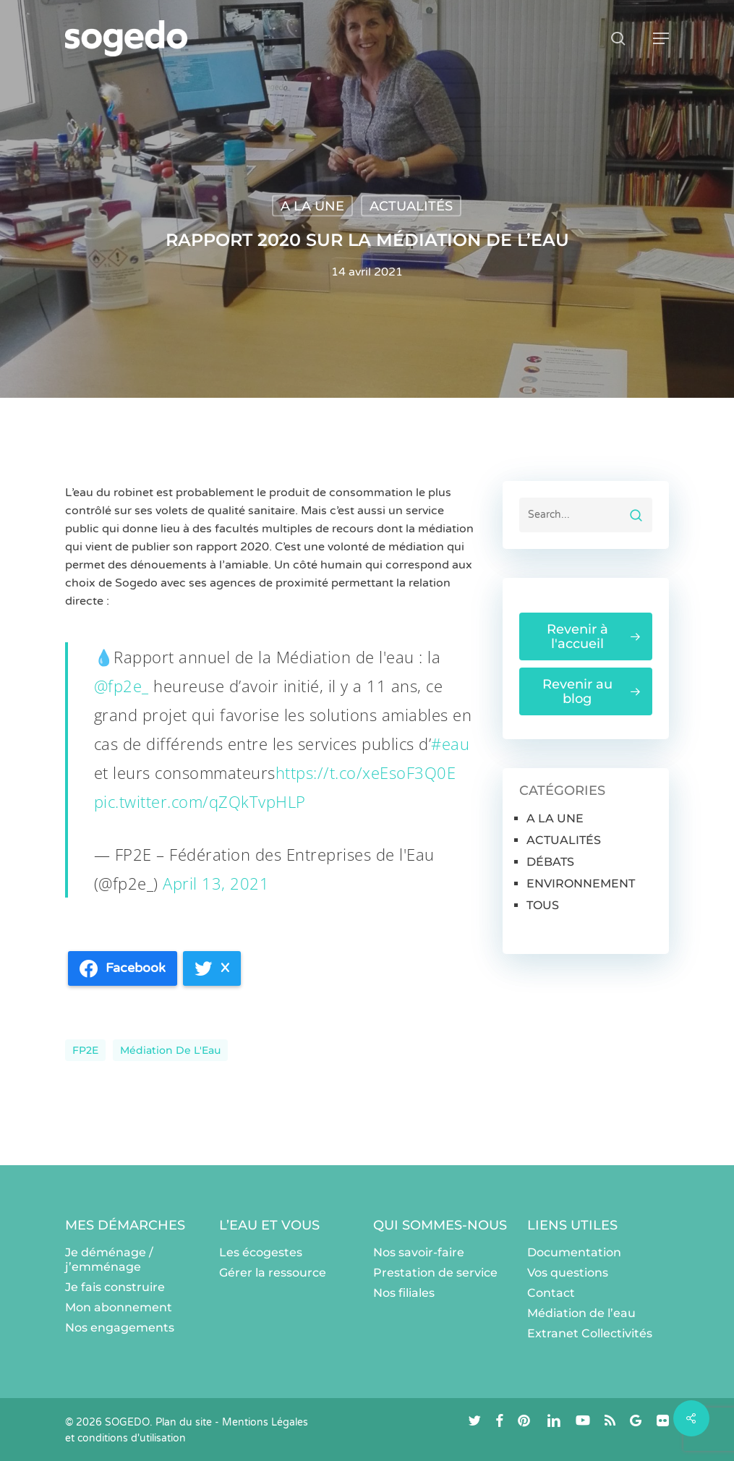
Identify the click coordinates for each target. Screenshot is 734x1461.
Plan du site (183, 1422)
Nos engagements (119, 1327)
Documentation (574, 1252)
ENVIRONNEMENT (580, 883)
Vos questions (567, 1272)
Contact (551, 1293)
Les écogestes (260, 1252)
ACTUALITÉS (411, 206)
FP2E (85, 1050)
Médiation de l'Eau (170, 1050)
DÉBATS (550, 862)
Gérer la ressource (272, 1272)
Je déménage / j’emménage (109, 1259)
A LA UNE (312, 206)
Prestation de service (435, 1272)
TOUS (542, 905)
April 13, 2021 (216, 883)
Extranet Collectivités (589, 1333)
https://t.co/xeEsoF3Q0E (366, 772)
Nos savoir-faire (418, 1252)
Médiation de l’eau (581, 1313)
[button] (661, 38)
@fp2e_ (121, 686)
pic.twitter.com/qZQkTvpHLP (200, 801)
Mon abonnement (118, 1307)
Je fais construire (115, 1287)
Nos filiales (404, 1293)
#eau (450, 743)
